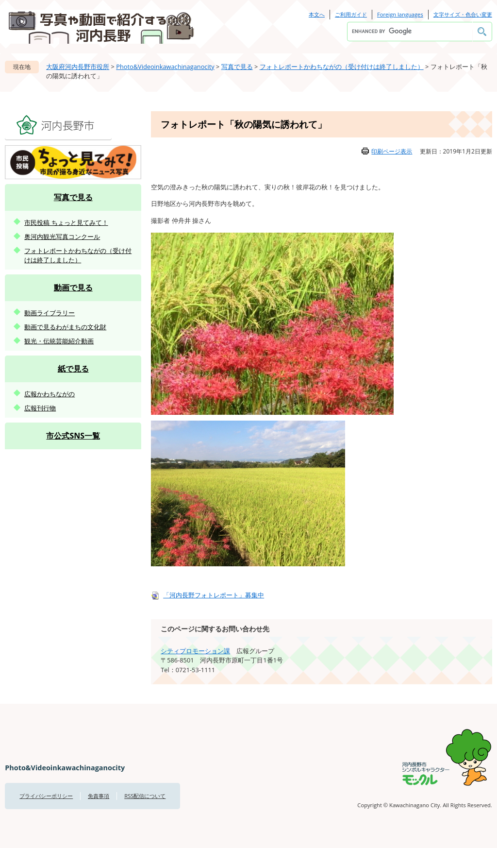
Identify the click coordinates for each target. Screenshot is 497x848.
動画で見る (73, 287)
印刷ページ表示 (391, 151)
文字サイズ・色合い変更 (462, 14)
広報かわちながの (49, 394)
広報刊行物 (40, 408)
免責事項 (98, 795)
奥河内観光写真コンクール (62, 236)
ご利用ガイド (351, 14)
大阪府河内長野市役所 (77, 66)
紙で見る (73, 368)
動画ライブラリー (49, 312)
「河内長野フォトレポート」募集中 (213, 595)
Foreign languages (400, 14)
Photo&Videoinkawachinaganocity (165, 66)
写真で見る (237, 66)
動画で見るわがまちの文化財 (65, 326)
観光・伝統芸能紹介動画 (59, 341)
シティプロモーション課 (195, 650)
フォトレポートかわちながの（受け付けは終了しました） (342, 66)
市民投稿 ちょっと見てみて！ (66, 222)
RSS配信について (145, 795)
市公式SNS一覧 (73, 435)
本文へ (317, 14)
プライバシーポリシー (46, 795)
